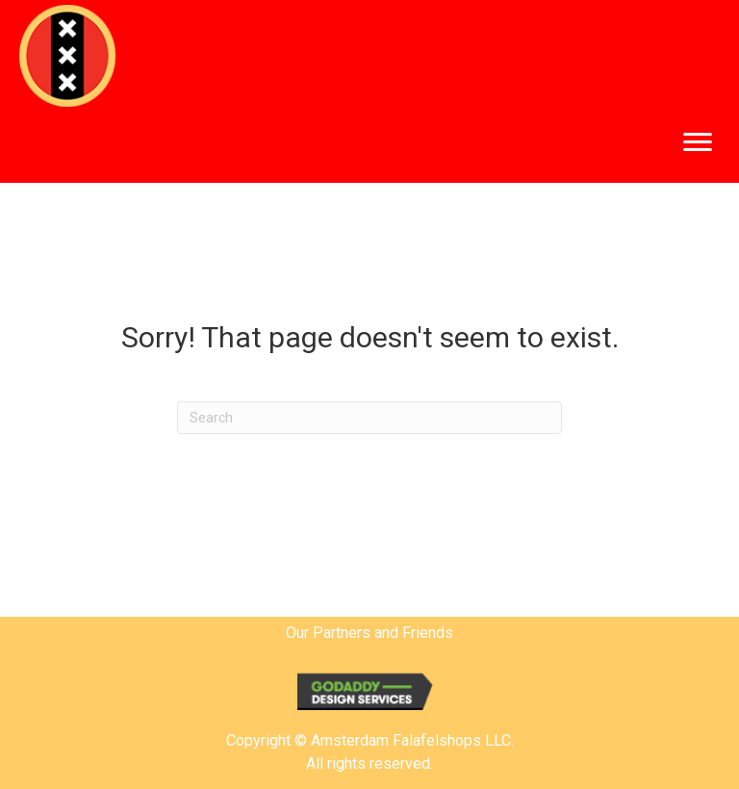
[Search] (369, 417)
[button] (697, 142)
